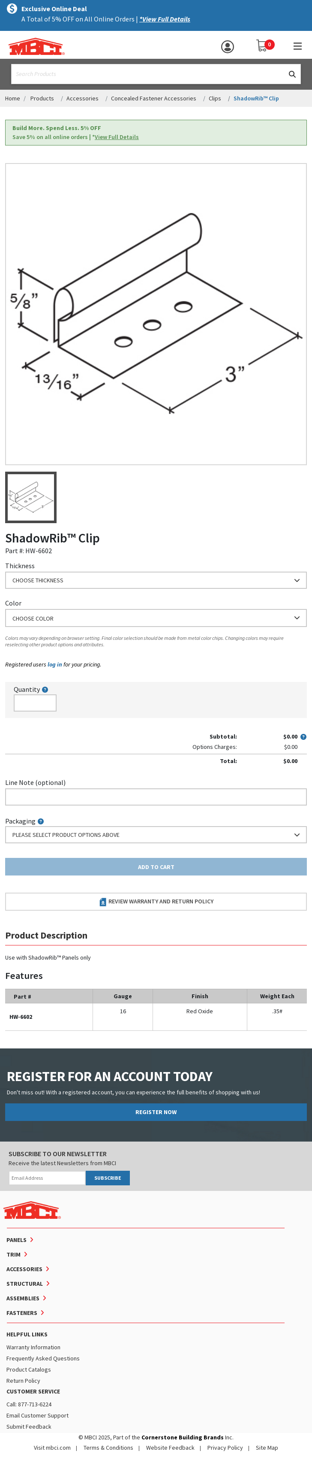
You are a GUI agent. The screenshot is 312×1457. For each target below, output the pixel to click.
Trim (13, 1254)
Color (13, 603)
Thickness (20, 565)
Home (12, 98)
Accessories (82, 98)
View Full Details (117, 137)
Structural (24, 1283)
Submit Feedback (28, 1426)
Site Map (267, 1447)
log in (55, 664)
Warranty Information (33, 1347)
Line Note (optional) (35, 782)
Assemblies (22, 1298)
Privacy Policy (225, 1447)
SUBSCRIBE (107, 1178)
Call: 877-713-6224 (28, 1404)
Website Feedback (170, 1447)
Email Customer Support (37, 1415)
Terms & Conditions (108, 1447)
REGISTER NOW (156, 1112)
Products (42, 98)
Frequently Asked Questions (43, 1358)
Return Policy (23, 1380)
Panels (16, 1240)
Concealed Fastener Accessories (153, 98)
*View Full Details (164, 19)
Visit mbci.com (52, 1447)
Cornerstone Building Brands (182, 1437)
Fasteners (21, 1313)
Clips (215, 98)
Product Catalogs (28, 1369)
